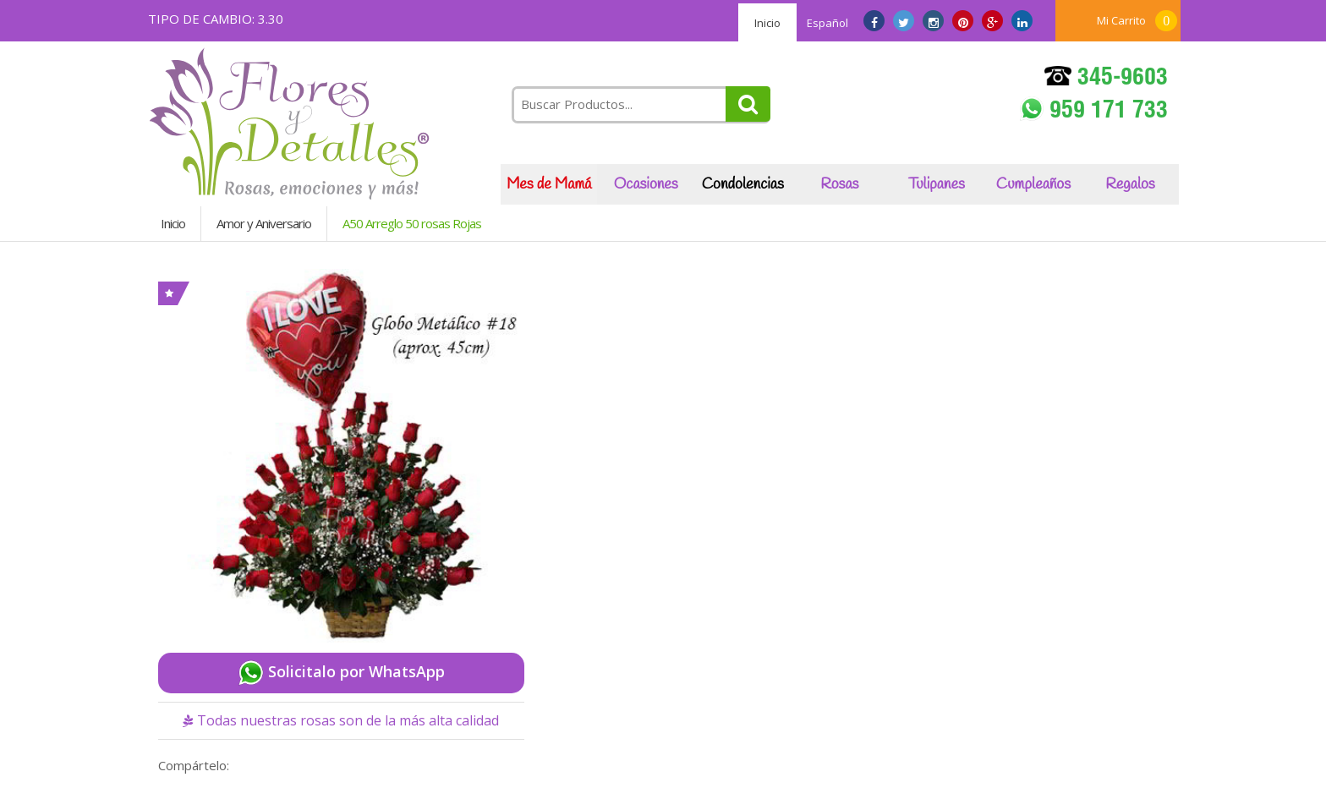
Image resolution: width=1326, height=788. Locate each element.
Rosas (839, 184)
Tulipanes (936, 184)
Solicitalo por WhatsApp (341, 673)
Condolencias (743, 184)
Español (827, 22)
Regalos (1129, 184)
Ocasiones (646, 184)
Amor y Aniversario (263, 223)
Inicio (767, 22)
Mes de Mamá (549, 184)
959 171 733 (1094, 110)
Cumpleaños (1033, 184)
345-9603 (1106, 79)
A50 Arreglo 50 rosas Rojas (411, 223)
